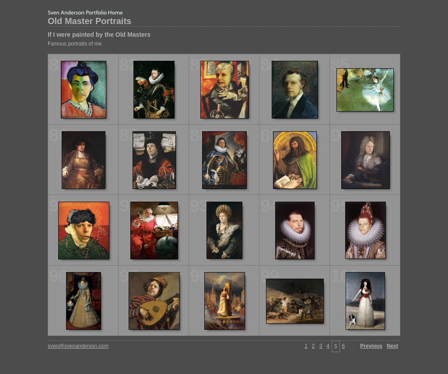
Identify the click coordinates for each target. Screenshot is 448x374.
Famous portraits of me (75, 44)
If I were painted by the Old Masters (99, 34)
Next (392, 346)
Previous (371, 346)
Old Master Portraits (89, 21)
